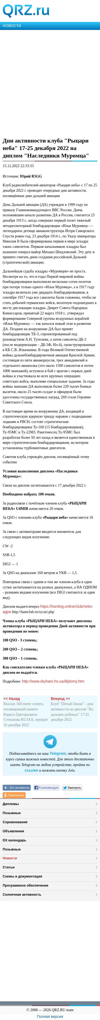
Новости (10, 858)
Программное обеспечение (25, 885)
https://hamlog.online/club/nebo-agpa (48, 609)
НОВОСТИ (12, 26)
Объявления (13, 831)
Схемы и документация (22, 876)
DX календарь (14, 840)
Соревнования (15, 822)
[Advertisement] (50, 83)
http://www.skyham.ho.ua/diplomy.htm (53, 681)
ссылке (31, 770)
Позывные (12, 813)
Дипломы (11, 804)
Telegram (58, 753)
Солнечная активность (22, 894)
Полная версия (50, 1016)
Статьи (9, 867)
